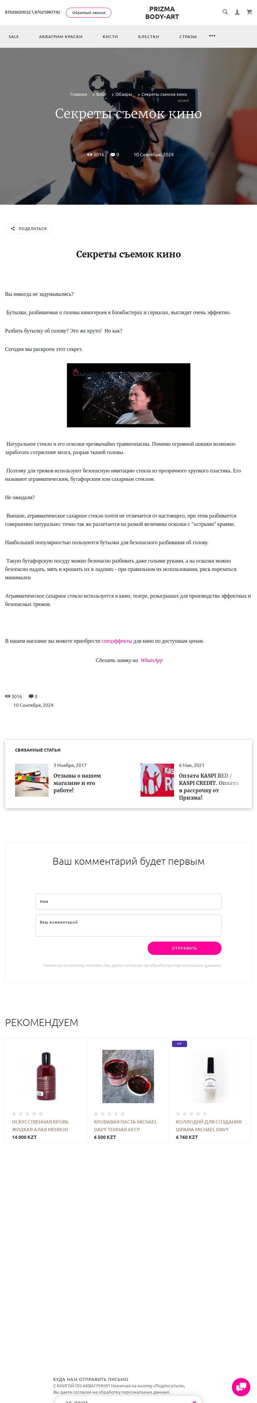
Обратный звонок (88, 13)
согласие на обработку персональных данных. (173, 965)
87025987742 (47, 12)
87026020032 (18, 12)
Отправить (184, 948)
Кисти (110, 36)
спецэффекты (117, 641)
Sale (14, 36)
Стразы (188, 36)
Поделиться (28, 229)
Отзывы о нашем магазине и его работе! (77, 783)
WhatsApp (151, 660)
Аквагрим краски (61, 36)
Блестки (148, 36)
